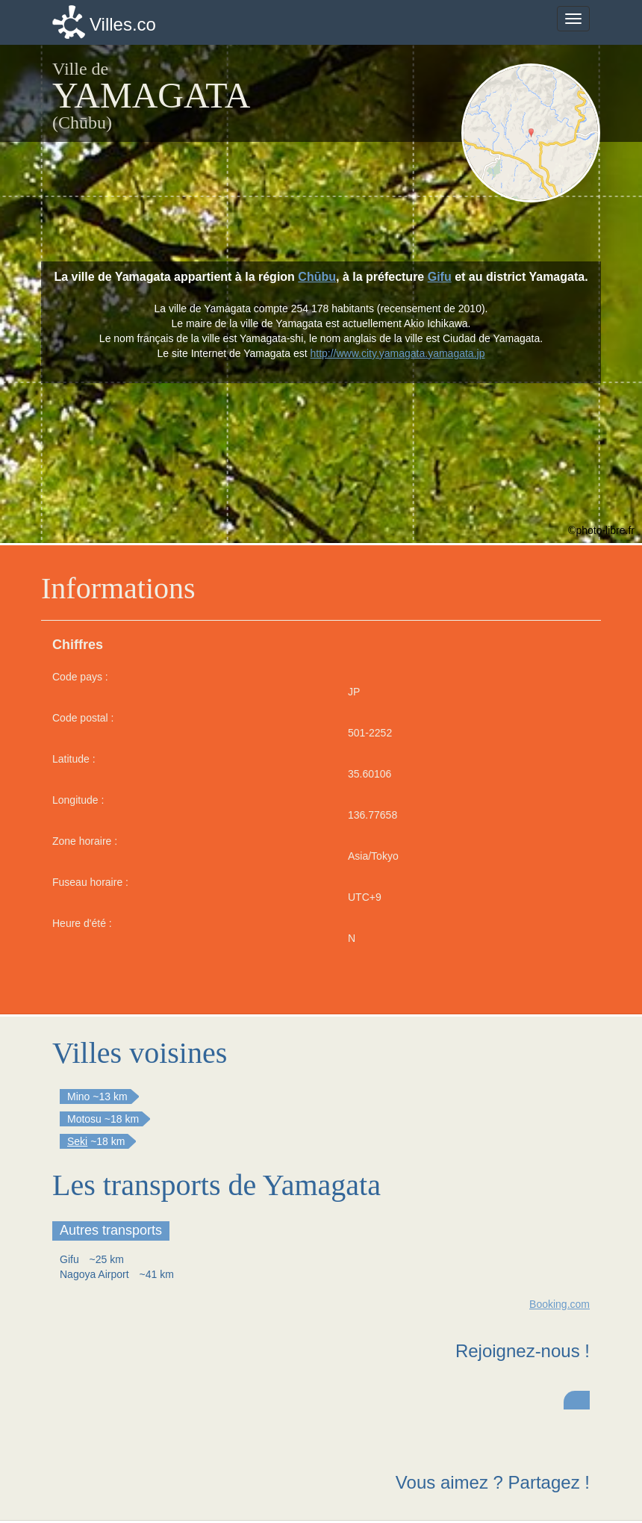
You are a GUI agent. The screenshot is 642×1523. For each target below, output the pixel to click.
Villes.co (123, 24)
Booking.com (559, 1304)
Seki (77, 1141)
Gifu (440, 276)
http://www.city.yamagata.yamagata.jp (397, 353)
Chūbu (317, 276)
